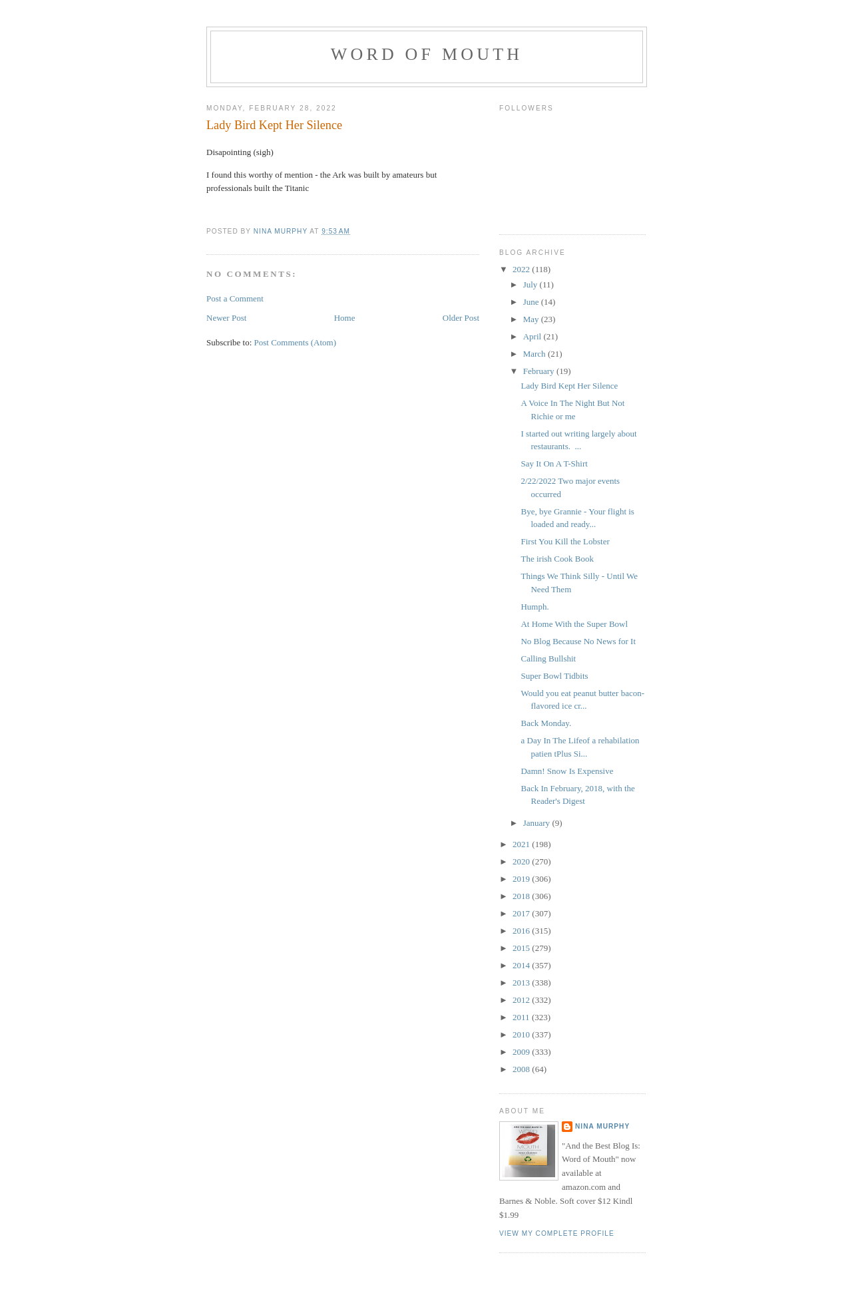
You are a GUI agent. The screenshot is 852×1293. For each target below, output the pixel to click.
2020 (522, 861)
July (531, 284)
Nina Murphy (602, 1126)
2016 (522, 931)
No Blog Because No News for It (578, 641)
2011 (522, 1017)
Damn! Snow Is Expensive (567, 771)
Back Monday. (546, 723)
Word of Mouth (427, 54)
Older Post (461, 318)
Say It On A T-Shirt (554, 463)
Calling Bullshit (548, 658)
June (532, 302)
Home (344, 318)
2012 (522, 1000)
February (539, 371)
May (532, 319)
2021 (522, 844)
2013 (522, 983)
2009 (522, 1052)
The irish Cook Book (557, 559)
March (535, 354)
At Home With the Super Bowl (574, 624)
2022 (522, 269)
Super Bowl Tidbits (554, 676)
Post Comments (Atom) (295, 342)
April (533, 336)
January (537, 823)
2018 (522, 896)
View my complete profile (556, 1233)
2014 (522, 965)
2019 (522, 879)
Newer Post (226, 318)
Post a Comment (235, 298)
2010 (522, 1034)
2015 (522, 948)
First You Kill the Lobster (565, 541)
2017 (522, 913)
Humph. (534, 607)
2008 (522, 1069)
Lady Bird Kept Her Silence (569, 386)
